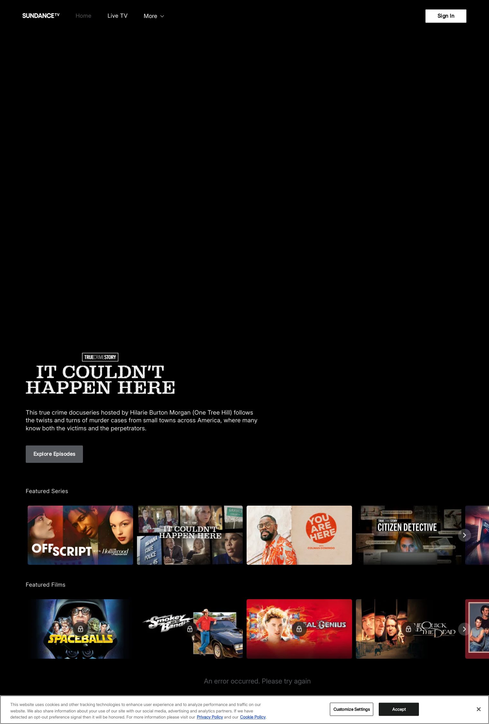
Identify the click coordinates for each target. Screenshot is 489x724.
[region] (244, 709)
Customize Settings (351, 708)
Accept (399, 708)
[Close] (479, 709)
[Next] (464, 535)
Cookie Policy (253, 717)
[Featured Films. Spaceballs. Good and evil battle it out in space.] (80, 629)
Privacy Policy (210, 717)
